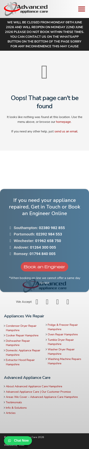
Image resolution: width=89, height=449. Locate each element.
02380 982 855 (52, 247)
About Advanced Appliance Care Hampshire (34, 386)
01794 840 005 (42, 273)
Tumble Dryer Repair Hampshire (61, 342)
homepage (63, 122)
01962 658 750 (48, 260)
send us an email (65, 131)
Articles (11, 413)
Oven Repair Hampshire (63, 334)
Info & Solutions (16, 408)
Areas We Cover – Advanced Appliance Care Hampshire (42, 397)
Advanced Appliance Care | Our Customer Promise (38, 392)
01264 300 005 (43, 267)
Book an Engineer (44, 286)
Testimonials (14, 402)
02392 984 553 (49, 254)
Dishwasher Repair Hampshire (18, 343)
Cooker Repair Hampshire (22, 335)
